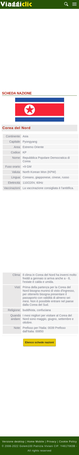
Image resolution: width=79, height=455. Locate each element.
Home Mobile (35, 441)
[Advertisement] (39, 49)
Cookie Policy (68, 441)
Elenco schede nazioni (39, 342)
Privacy (51, 441)
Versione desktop (13, 441)
